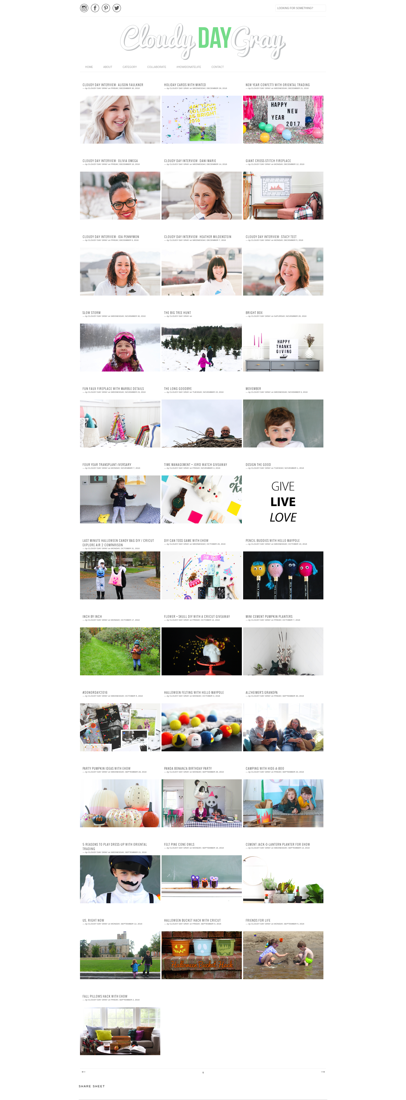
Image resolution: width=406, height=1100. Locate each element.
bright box (254, 313)
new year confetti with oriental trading (278, 85)
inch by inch (92, 616)
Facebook (95, 8)
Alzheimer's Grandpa (262, 692)
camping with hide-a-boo (265, 768)
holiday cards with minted (185, 85)
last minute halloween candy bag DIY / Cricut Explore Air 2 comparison (118, 542)
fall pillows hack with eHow (105, 996)
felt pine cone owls (179, 844)
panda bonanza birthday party (188, 768)
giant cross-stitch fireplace (268, 161)
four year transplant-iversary (107, 465)
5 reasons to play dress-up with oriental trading (115, 846)
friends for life (258, 920)
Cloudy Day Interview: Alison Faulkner (113, 85)
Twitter (117, 8)
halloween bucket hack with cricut (192, 920)
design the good (258, 465)
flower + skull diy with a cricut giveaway (197, 616)
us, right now (93, 920)
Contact (218, 67)
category (129, 67)
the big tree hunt (177, 313)
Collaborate (156, 67)
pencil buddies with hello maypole (273, 540)
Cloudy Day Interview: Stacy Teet (271, 237)
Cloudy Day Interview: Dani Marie (190, 161)
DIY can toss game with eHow (186, 540)
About (107, 67)
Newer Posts (83, 1072)
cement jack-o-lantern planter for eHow (278, 844)
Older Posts (322, 1072)
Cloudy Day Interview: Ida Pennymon (111, 237)
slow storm (92, 313)
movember (253, 389)
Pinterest (106, 8)
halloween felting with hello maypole (194, 692)
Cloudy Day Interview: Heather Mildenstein (197, 237)
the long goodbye (178, 389)
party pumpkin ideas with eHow (107, 768)
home (89, 67)
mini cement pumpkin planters (269, 616)
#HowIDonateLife (189, 67)
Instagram (84, 8)
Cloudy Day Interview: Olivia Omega (110, 161)
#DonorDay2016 (95, 692)
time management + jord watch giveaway (195, 465)
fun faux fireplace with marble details (113, 389)
